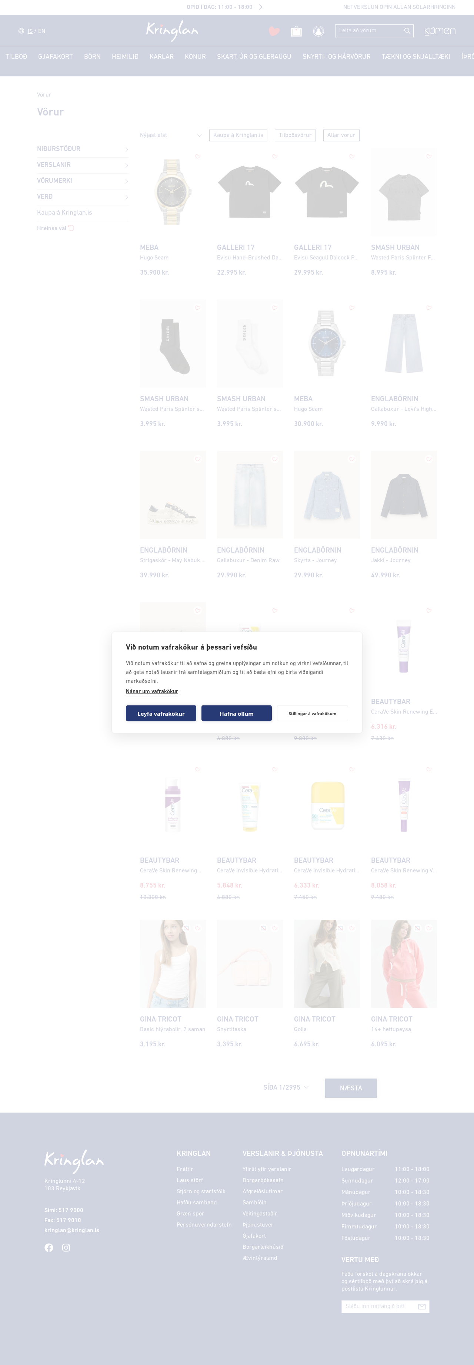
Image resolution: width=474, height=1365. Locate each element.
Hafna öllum (237, 713)
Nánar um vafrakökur (152, 692)
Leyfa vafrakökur (160, 713)
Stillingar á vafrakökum (313, 713)
